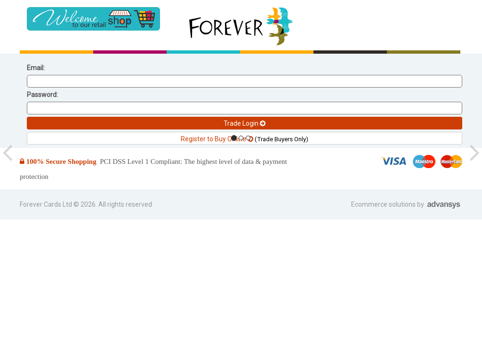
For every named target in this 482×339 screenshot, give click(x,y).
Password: (42, 94)
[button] (7, 152)
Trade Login (244, 123)
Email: (36, 68)
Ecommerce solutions (384, 204)
